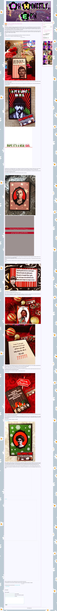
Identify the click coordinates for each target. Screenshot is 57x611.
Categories (47, 33)
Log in (44, 24)
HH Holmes (7, 85)
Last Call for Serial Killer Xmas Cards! (14, 23)
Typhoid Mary (7, 420)
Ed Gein (6, 262)
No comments (7, 586)
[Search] (51, 27)
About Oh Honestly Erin (48, 29)
